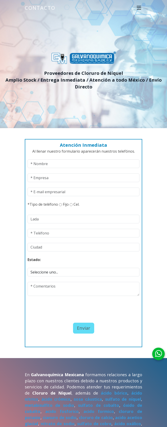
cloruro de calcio (96, 417)
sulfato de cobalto (98, 405)
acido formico (99, 411)
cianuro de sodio (60, 417)
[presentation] (54, 308)
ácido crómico (56, 399)
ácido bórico (114, 393)
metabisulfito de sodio (49, 405)
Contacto (40, 7)
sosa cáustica (88, 399)
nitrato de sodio (58, 423)
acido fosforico (62, 411)
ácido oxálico (127, 423)
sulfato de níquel (123, 399)
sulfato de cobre (94, 423)
